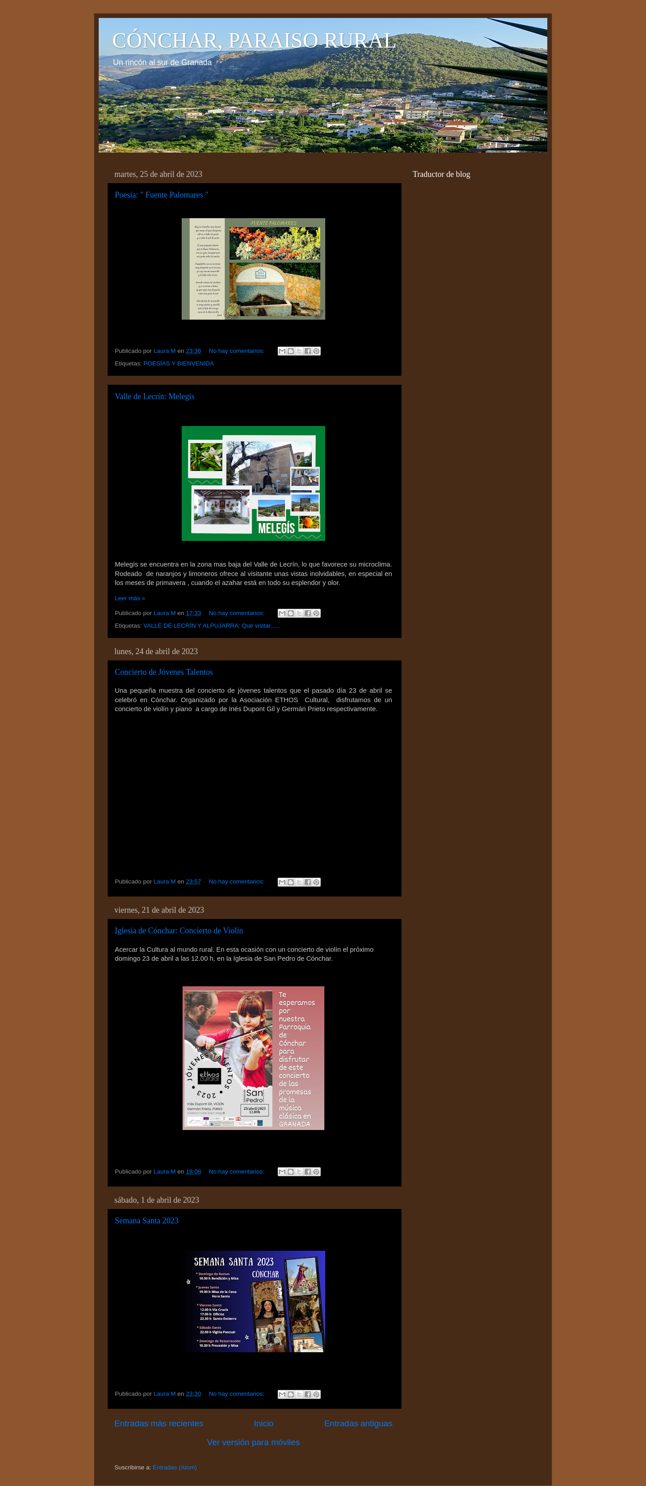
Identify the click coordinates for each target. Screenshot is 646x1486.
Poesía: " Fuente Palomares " (162, 194)
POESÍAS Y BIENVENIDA (179, 363)
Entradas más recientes (158, 1423)
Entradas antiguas (358, 1423)
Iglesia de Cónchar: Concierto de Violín (179, 930)
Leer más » (130, 598)
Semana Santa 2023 (147, 1220)
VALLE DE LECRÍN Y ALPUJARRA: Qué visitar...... (212, 625)
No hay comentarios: (237, 350)
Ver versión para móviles (253, 1442)
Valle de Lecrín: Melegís (154, 396)
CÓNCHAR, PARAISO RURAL (254, 40)
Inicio (264, 1423)
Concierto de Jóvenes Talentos (164, 672)
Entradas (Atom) (175, 1467)
